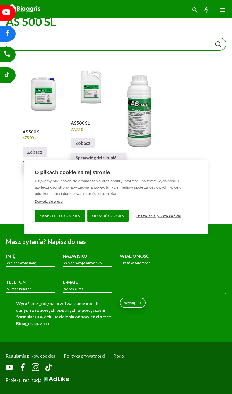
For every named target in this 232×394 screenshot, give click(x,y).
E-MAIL (87, 286)
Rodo (118, 356)
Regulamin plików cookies (30, 356)
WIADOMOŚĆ (173, 274)
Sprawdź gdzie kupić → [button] (98, 157)
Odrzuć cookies (108, 216)
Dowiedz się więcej (49, 201)
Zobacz (34, 152)
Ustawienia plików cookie (158, 216)
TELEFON (30, 286)
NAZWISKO (87, 260)
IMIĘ (30, 260)
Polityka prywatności (84, 356)
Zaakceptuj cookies (59, 216)
